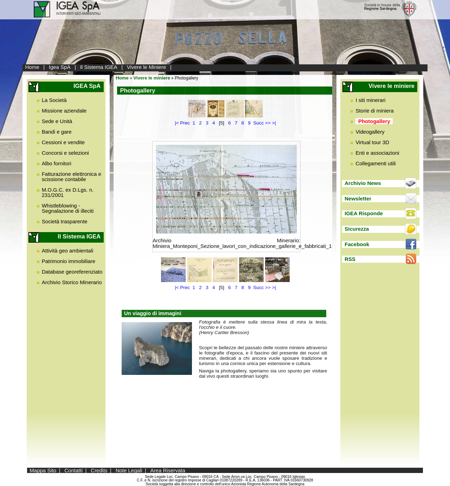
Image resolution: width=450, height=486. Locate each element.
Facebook (357, 244)
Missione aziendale (64, 111)
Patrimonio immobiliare (69, 261)
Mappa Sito (43, 470)
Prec (185, 123)
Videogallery (369, 132)
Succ (258, 123)
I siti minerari (370, 100)
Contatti (73, 470)
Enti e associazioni (377, 153)
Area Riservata (167, 470)
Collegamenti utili (375, 163)
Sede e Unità (57, 121)
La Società (54, 100)
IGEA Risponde (364, 213)
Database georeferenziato (72, 272)
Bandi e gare (57, 132)
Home (32, 67)
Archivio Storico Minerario (72, 282)
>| (274, 123)
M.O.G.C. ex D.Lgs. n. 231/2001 (68, 192)
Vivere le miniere (151, 78)
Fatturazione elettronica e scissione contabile (71, 176)
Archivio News (363, 183)
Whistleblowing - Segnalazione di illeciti (68, 208)
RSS (350, 259)
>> (268, 123)
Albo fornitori (56, 163)
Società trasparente (65, 221)
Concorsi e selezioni (65, 153)
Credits (99, 470)
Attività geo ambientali (68, 251)
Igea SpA (60, 67)
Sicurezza (357, 229)
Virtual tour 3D (372, 142)
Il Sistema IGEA (98, 67)
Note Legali (129, 470)
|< (177, 123)
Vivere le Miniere (146, 67)
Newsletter (358, 199)
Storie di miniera (374, 111)
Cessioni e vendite (63, 142)
